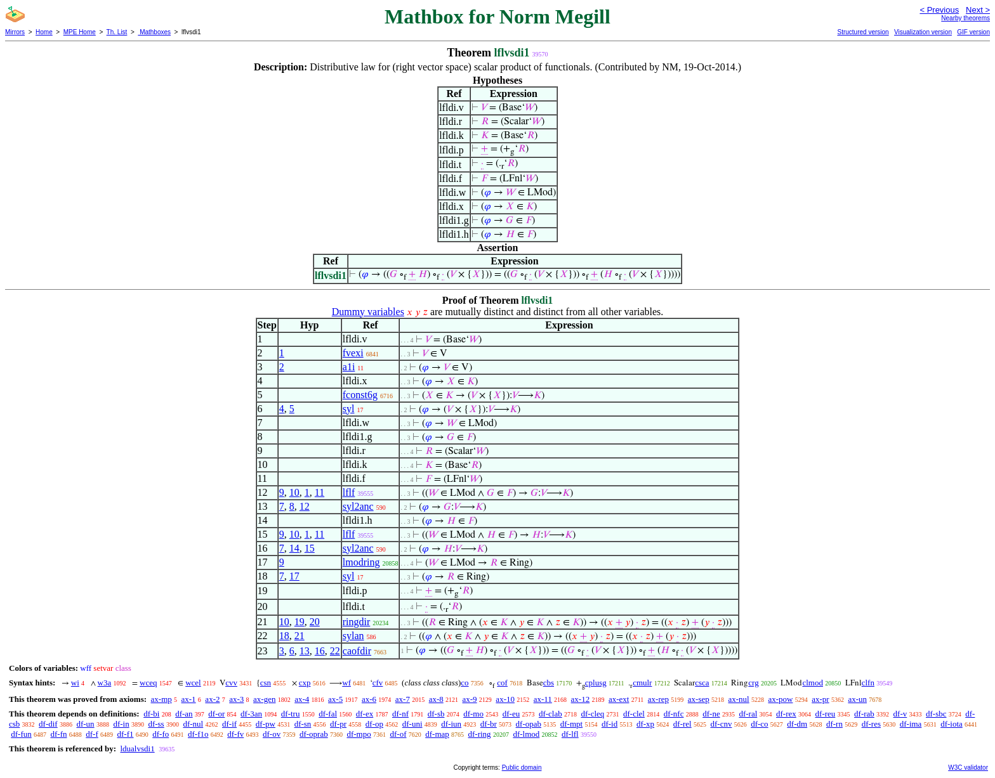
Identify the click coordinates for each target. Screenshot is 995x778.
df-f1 (125, 734)
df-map (437, 734)
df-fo (160, 734)
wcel (193, 682)
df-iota (951, 724)
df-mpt (571, 724)
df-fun (21, 734)
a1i (349, 366)
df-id (609, 724)
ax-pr (820, 699)
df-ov (271, 734)
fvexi (353, 352)
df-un (85, 724)
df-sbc (936, 713)
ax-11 (543, 699)
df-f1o (198, 734)
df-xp (645, 724)
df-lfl (570, 734)
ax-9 (470, 699)
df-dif (48, 724)
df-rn (834, 724)
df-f (92, 734)
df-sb (436, 713)
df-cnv (721, 724)
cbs (548, 682)
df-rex (786, 713)
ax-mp (161, 699)
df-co (759, 724)
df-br (488, 724)
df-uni (412, 724)
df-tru (290, 713)
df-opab (528, 724)
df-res (871, 724)
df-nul (193, 724)
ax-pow (780, 699)
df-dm (797, 724)
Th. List (117, 32)
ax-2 (212, 699)
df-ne (711, 713)
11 (319, 492)
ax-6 (369, 699)
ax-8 (436, 699)
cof (502, 682)
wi (75, 682)
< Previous (939, 10)
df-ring (479, 734)
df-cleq (592, 713)
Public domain (522, 767)
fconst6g (360, 394)
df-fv (235, 734)
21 (299, 635)
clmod (812, 682)
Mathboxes (154, 32)
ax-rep (658, 699)
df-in (121, 724)
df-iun (451, 724)
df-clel (634, 713)
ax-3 (236, 699)
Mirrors (15, 32)
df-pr (338, 724)
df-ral (748, 713)
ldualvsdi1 (137, 748)
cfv (377, 682)
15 (310, 548)
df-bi (151, 713)
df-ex (364, 713)
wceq (148, 682)
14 (294, 548)
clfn (868, 682)
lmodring (361, 562)
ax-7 (402, 699)
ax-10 (505, 699)
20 (315, 621)
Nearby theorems (965, 18)
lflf (349, 492)
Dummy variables (368, 311)
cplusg (596, 682)
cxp (305, 682)
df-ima (911, 724)
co (464, 682)
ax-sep (698, 699)
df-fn (59, 734)
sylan (353, 635)
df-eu (511, 713)
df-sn (303, 724)
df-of (398, 734)
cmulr (642, 682)
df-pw (265, 724)
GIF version (973, 32)
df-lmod (526, 734)
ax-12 (580, 699)
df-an (183, 713)
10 (294, 492)
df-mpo (358, 734)
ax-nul (738, 699)
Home (44, 32)
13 (305, 650)
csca (702, 682)
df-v (900, 713)
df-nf (400, 713)
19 (299, 621)
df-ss (156, 724)
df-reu (825, 713)
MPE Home (79, 32)
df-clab (550, 713)
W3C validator (968, 767)
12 (305, 506)
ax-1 (188, 699)
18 (284, 635)
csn (265, 682)
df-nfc (674, 713)
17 (294, 576)
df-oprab (314, 734)
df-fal (328, 713)
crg (753, 682)
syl (349, 408)
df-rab (864, 713)
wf (346, 682)
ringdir (357, 621)
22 (335, 650)
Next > (978, 10)
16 (320, 650)
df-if (229, 724)
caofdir (357, 650)
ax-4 (301, 699)
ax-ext (619, 699)
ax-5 (335, 699)
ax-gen (264, 699)
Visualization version (923, 32)
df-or (216, 713)
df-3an (251, 713)
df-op (374, 724)
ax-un (857, 699)
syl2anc (358, 506)
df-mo (473, 713)
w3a (105, 682)
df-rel (682, 724)
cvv (231, 682)
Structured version (862, 32)
